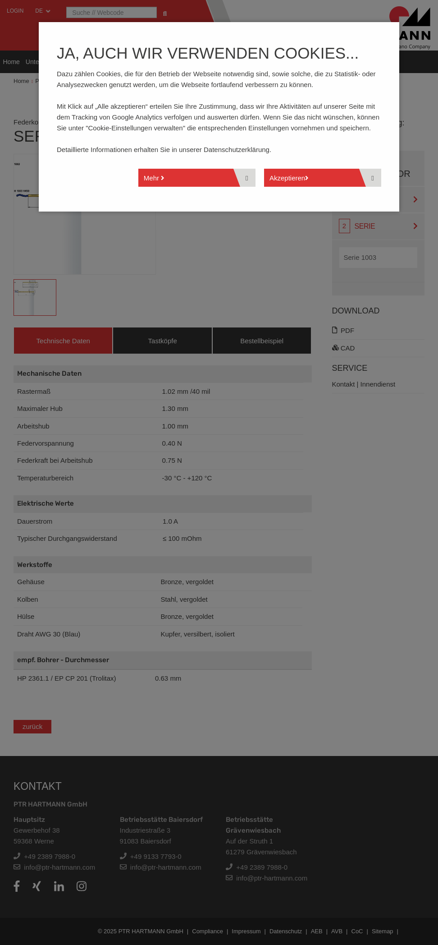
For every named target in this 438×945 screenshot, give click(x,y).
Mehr (154, 178)
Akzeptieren (289, 178)
